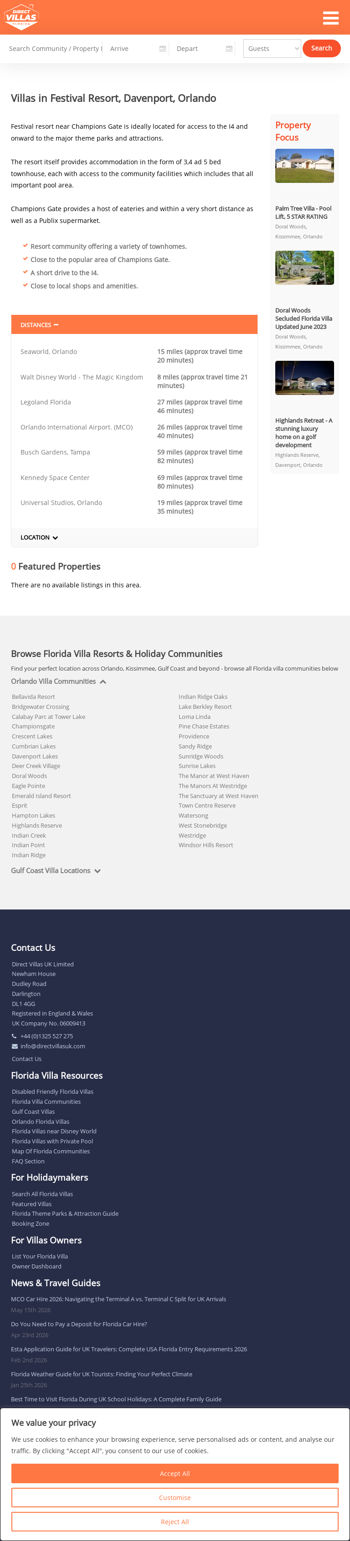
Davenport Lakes (35, 756)
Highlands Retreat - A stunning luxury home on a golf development (303, 432)
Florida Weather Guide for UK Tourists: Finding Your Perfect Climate (101, 1374)
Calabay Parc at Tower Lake (48, 716)
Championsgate (33, 726)
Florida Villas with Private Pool (52, 1141)
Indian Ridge (29, 855)
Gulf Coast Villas (33, 1111)
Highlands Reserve (37, 825)
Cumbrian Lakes (34, 746)
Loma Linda (195, 716)
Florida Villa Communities (46, 1101)
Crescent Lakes (32, 736)
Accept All (175, 1473)
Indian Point (28, 845)
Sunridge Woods (201, 756)
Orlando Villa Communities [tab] (53, 681)
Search (321, 47)
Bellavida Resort (33, 696)
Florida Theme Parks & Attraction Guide (65, 1213)
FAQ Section (28, 1161)
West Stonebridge (203, 825)
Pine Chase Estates (204, 726)
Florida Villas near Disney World (54, 1131)
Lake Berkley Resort (205, 706)
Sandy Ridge (195, 746)
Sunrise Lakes (197, 766)
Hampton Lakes (33, 815)
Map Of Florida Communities (51, 1151)
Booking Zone (30, 1223)
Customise (175, 1497)
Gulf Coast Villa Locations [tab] (50, 870)
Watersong (193, 815)
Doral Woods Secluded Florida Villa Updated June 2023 (303, 318)
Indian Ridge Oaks (203, 696)
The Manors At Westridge (213, 786)
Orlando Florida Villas (40, 1121)
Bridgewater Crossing (40, 706)
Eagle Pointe (28, 786)
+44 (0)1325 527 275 (47, 1036)
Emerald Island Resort (41, 796)
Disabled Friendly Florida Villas (52, 1091)
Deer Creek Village (36, 766)
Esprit (19, 805)
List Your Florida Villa (40, 1256)
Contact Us (26, 1059)
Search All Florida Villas (42, 1194)
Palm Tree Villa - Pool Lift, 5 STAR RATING (303, 212)
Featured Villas (31, 1204)
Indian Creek (29, 835)
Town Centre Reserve (207, 805)
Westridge (192, 835)
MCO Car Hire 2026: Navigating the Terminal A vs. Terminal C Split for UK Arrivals (118, 1299)
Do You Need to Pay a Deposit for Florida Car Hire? (79, 1324)
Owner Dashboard (37, 1266)
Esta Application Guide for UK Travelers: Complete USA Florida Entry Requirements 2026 (129, 1349)
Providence (194, 736)
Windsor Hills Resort (206, 845)
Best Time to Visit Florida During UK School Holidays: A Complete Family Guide (116, 1399)
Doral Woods (29, 776)
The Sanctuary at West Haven (218, 796)
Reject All (175, 1521)
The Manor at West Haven (214, 776)
